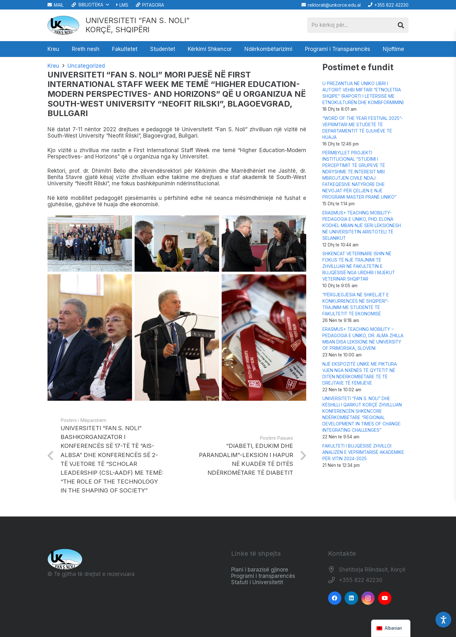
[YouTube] (385, 598)
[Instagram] (368, 598)
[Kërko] (401, 25)
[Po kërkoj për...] (357, 25)
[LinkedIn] (351, 598)
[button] (89, 4)
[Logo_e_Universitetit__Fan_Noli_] (63, 25)
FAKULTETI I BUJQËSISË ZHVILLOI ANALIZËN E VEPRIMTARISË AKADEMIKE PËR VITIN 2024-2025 (363, 452)
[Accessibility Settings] (443, 620)
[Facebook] (335, 598)
